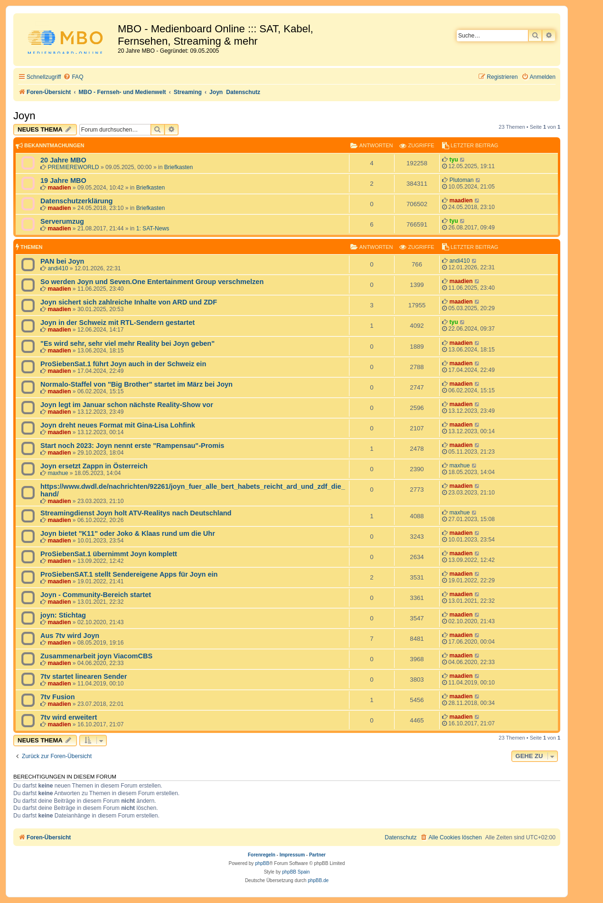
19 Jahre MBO (63, 180)
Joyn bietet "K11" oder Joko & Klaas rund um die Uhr (127, 533)
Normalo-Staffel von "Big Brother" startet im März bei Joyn (136, 384)
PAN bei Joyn (62, 261)
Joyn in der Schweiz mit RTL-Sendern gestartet (117, 322)
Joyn (24, 116)
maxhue (57, 473)
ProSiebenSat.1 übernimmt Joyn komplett (108, 554)
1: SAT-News (153, 228)
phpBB (262, 863)
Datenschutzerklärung (76, 201)
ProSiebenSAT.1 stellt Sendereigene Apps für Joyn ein (128, 574)
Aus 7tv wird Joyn (69, 635)
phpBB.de (318, 880)
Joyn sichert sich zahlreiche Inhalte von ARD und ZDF (128, 302)
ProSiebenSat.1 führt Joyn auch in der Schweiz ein (123, 364)
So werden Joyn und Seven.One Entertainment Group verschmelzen (152, 281)
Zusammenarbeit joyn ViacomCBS (96, 656)
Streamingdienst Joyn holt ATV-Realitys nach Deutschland (135, 513)
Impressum (292, 854)
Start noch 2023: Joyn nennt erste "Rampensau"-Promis (132, 445)
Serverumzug (62, 221)
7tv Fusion (57, 697)
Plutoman (461, 180)
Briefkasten (178, 167)
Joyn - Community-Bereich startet (95, 595)
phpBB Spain (296, 871)
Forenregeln (261, 854)
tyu (453, 159)
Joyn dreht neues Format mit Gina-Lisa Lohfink (117, 425)
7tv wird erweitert (68, 717)
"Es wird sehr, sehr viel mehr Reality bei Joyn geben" (127, 343)
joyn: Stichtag (63, 615)
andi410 (57, 268)
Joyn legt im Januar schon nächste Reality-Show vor (126, 405)
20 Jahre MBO (63, 160)
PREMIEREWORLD (73, 167)
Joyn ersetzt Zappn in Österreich (94, 466)
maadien (59, 187)
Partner (317, 854)
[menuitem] (73, 77)
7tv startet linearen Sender (83, 676)
